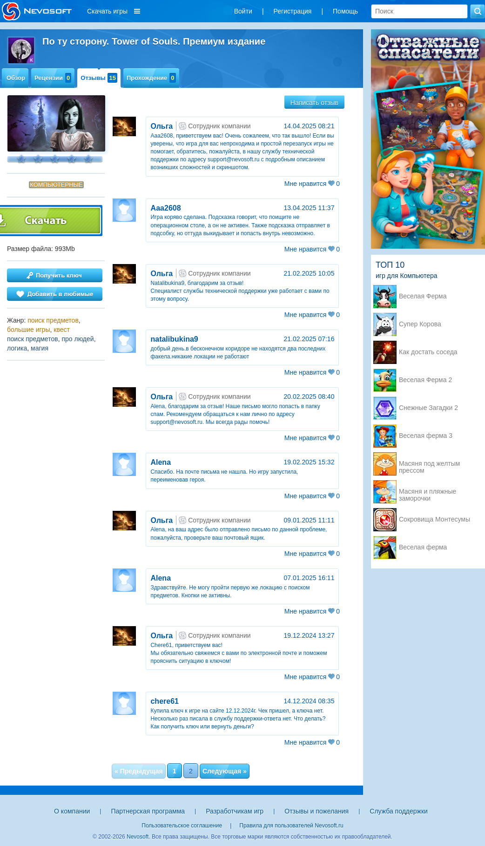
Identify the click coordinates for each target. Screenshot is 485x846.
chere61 (164, 701)
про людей (77, 339)
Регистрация (293, 11)
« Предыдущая (139, 771)
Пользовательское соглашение (181, 825)
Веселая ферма (423, 547)
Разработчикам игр (234, 811)
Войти (243, 11)
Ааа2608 (165, 208)
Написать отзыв (314, 102)
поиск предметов (53, 320)
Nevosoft (137, 836)
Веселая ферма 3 (425, 435)
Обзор (16, 77)
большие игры (28, 329)
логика (17, 348)
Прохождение (151, 78)
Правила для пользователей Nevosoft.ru (291, 825)
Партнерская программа (148, 811)
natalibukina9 (174, 339)
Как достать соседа (428, 352)
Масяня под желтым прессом (429, 464)
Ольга (161, 126)
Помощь (345, 11)
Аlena (160, 462)
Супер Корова (420, 324)
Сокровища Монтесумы (434, 519)
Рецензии (52, 78)
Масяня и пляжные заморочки (427, 492)
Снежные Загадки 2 (428, 407)
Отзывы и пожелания (316, 811)
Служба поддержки (399, 811)
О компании (72, 811)
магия (39, 348)
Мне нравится (312, 183)
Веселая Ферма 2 (425, 380)
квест (62, 329)
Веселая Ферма (423, 296)
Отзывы (99, 78)
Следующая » (224, 771)
